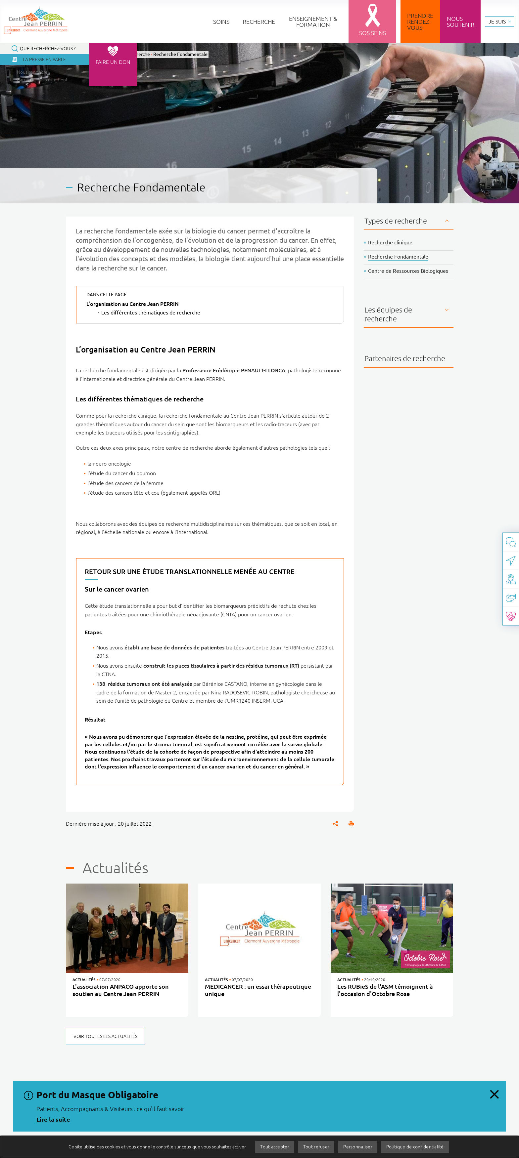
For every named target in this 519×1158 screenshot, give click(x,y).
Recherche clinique (390, 242)
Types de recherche (395, 221)
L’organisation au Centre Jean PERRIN (132, 304)
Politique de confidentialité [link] (415, 1146)
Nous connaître (34, 72)
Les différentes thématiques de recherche (150, 312)
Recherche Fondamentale (398, 256)
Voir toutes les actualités (105, 1036)
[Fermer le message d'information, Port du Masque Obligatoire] (494, 1092)
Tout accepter (274, 1146)
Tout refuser (316, 1146)
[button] (351, 823)
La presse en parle (44, 59)
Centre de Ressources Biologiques (408, 270)
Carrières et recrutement (46, 79)
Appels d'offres (293, 1135)
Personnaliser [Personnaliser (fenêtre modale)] (357, 1146)
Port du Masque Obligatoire (97, 1095)
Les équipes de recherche (388, 314)
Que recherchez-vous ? (47, 48)
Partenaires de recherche (404, 358)
